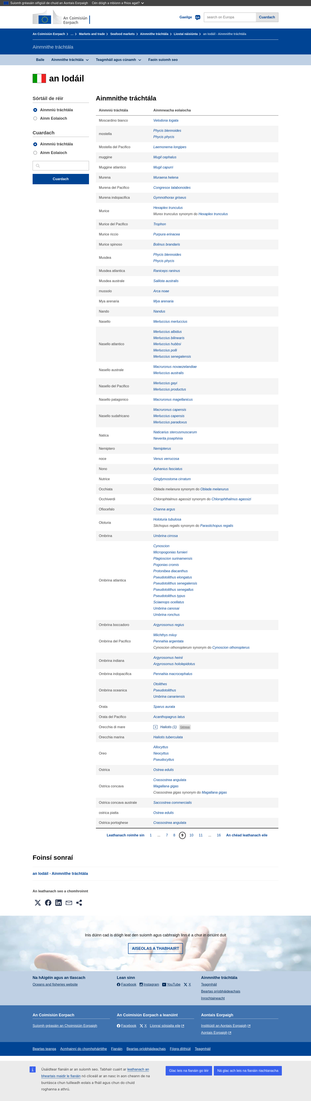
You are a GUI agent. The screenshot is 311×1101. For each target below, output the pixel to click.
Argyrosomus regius (168, 625)
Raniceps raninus (166, 271)
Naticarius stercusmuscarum (175, 432)
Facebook (126, 1026)
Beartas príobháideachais (220, 991)
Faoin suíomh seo (163, 60)
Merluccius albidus (167, 332)
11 (201, 835)
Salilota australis (166, 281)
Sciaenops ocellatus (168, 602)
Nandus (159, 311)
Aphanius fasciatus (167, 469)
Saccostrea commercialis (172, 802)
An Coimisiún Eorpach (49, 34)
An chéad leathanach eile (246, 835)
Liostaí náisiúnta (186, 34)
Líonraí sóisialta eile (165, 1026)
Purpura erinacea (166, 234)
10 (192, 835)
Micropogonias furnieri (170, 552)
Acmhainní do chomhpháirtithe (83, 1049)
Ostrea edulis (163, 770)
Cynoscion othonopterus (231, 647)
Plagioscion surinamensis (172, 558)
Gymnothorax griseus (169, 197)
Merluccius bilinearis (168, 338)
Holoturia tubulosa (167, 519)
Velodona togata (165, 120)
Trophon (159, 224)
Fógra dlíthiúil (180, 1049)
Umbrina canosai (166, 608)
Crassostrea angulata (169, 780)
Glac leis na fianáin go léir (189, 1070)
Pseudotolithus (164, 690)
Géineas (185, 727)
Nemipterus (162, 448)
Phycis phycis (163, 137)
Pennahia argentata (168, 641)
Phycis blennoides (167, 130)
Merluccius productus (169, 389)
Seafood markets (122, 34)
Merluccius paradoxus (170, 422)
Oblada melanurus (214, 489)
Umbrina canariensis (169, 696)
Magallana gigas (166, 786)
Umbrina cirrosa (165, 536)
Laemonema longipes (169, 147)
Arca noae (161, 291)
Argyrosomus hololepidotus (174, 664)
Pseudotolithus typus (169, 596)
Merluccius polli (165, 350)
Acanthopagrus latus (169, 717)
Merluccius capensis (168, 416)
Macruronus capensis (169, 409)
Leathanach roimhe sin (125, 835)
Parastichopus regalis (216, 525)
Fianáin (116, 1049)
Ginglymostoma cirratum (172, 479)
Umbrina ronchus (166, 614)
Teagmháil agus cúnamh (116, 60)
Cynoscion (161, 546)
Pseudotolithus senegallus (173, 589)
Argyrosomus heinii (168, 657)
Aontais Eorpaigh (214, 1032)
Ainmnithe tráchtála (154, 34)
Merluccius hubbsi (167, 344)
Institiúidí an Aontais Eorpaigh (224, 1026)
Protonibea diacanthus (170, 571)
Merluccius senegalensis (172, 356)
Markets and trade (92, 34)
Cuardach (267, 17)
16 (219, 835)
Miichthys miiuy (165, 635)
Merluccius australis (168, 373)
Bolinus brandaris (166, 244)
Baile (40, 60)
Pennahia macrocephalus (172, 674)
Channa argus (164, 509)
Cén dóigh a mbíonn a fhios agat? (118, 3)
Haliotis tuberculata (168, 737)
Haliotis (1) (168, 727)
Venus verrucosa (166, 459)
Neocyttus (161, 753)
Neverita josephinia (168, 438)
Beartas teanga (44, 1049)
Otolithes (160, 684)
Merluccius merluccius (170, 321)
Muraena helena (165, 177)
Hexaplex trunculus (168, 208)
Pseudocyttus (163, 759)
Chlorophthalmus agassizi (231, 499)
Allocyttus (160, 747)
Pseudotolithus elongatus (172, 577)
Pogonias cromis (166, 565)
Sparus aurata (164, 707)
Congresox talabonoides (172, 187)
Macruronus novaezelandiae (175, 367)
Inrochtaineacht (213, 998)
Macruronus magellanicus (173, 399)
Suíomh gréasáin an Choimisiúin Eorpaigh (65, 1026)
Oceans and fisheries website (55, 984)
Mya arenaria (163, 301)
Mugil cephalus (164, 157)
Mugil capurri (163, 167)
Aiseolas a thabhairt (155, 948)
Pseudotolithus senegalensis (175, 583)
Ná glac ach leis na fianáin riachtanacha (247, 1070)
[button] (37, 902)
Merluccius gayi (165, 383)
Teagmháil (209, 984)
